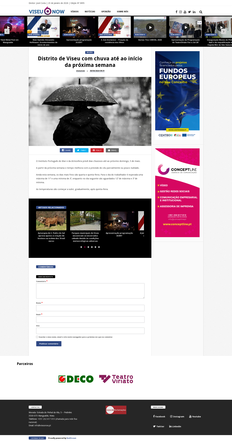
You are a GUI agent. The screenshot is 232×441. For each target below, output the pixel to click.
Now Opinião (34, 35)
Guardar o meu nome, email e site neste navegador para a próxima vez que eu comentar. (76, 337)
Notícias (90, 11)
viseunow (80, 71)
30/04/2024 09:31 (97, 71)
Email (39, 314)
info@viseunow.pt (43, 425)
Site (38, 326)
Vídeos (75, 11)
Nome (39, 302)
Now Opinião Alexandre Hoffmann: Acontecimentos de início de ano (43, 42)
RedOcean (71, 438)
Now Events (69, 35)
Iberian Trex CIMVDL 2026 (150, 40)
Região (90, 52)
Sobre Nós (122, 11)
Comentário (41, 281)
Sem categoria (106, 35)
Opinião (106, 11)
